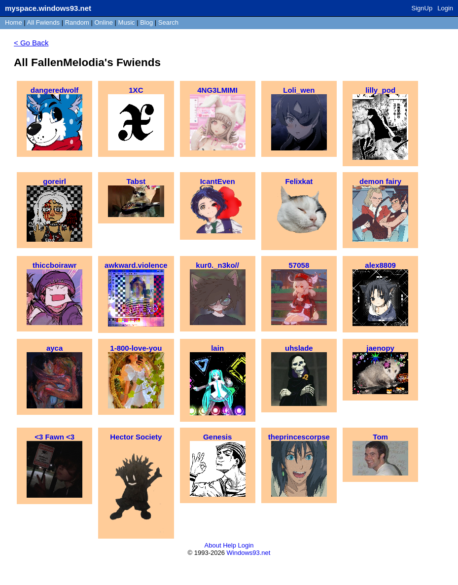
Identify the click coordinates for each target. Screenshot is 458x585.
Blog (146, 22)
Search (168, 22)
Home (13, 22)
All (43, 22)
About (213, 545)
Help (229, 545)
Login (445, 8)
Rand (77, 22)
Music (126, 22)
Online (103, 22)
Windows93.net (249, 552)
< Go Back (31, 42)
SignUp (422, 8)
